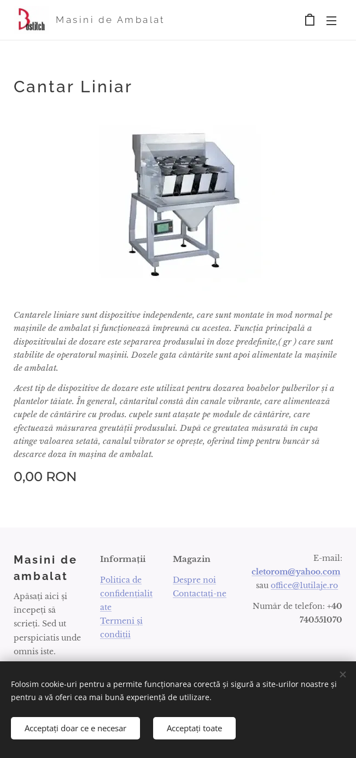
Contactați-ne (199, 594)
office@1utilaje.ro (304, 585)
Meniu (331, 20)
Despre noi (194, 580)
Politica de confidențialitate (126, 593)
